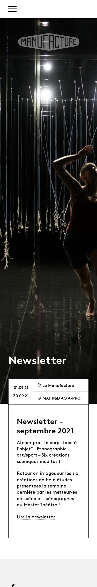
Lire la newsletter (36, 516)
